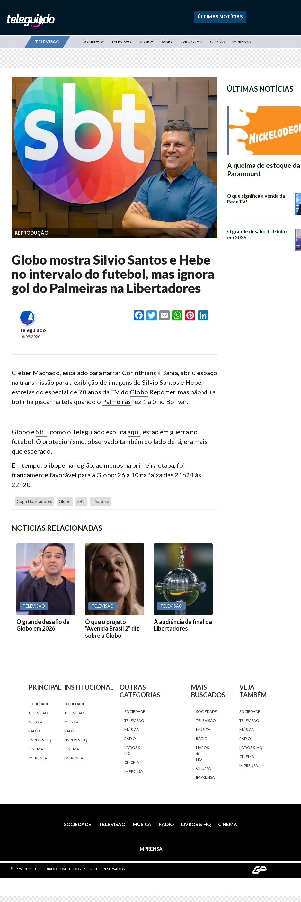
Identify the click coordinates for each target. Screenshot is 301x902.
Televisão (121, 41)
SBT (41, 432)
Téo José (100, 501)
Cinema (217, 41)
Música (146, 41)
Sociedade (93, 41)
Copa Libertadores (34, 501)
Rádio (166, 41)
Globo (139, 392)
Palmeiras (116, 401)
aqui (134, 432)
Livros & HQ (191, 41)
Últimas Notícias (220, 16)
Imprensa (241, 41)
